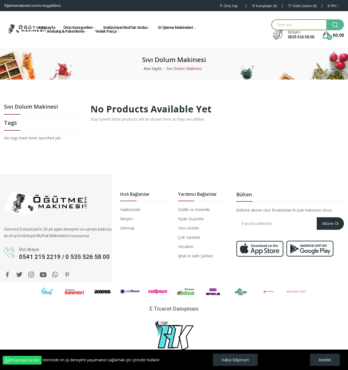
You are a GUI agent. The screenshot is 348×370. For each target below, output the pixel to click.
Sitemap (127, 228)
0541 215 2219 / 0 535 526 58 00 (64, 256)
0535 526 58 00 (301, 37)
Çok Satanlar (189, 237)
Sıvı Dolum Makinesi (31, 107)
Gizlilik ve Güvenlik (194, 209)
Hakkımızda (130, 209)
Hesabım (186, 246)
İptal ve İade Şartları (195, 255)
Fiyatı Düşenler (191, 218)
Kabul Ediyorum (235, 359)
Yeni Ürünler (188, 228)
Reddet (325, 359)
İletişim (126, 218)
